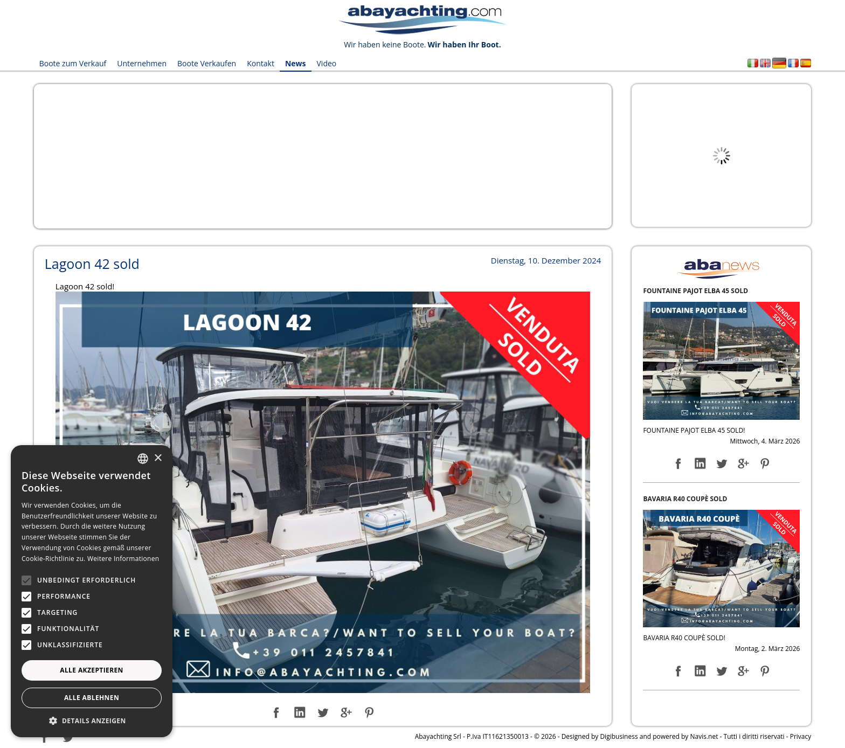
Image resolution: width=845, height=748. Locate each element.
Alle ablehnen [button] (91, 697)
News (295, 63)
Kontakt (260, 63)
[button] (92, 720)
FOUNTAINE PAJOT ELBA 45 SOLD (695, 290)
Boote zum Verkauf (72, 63)
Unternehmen (142, 63)
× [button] (158, 458)
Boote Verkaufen (206, 63)
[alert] (91, 591)
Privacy (801, 736)
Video (327, 63)
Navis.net (704, 736)
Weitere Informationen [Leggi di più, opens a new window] (123, 558)
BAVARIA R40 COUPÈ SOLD (685, 498)
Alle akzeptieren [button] (91, 670)
